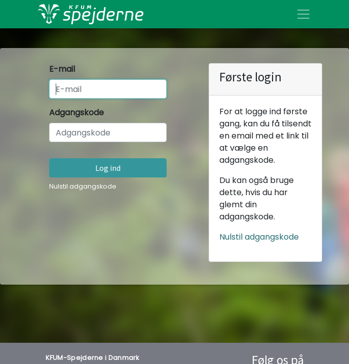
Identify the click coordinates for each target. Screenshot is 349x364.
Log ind (108, 168)
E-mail (62, 69)
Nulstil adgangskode (83, 186)
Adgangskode (76, 112)
